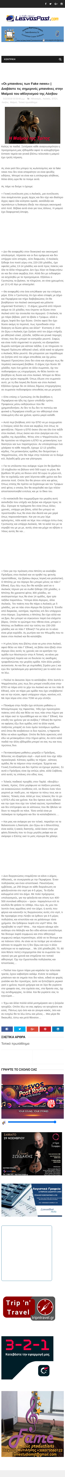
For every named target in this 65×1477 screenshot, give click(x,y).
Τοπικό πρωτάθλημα (28, 109)
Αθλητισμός (36, 105)
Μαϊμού (13, 109)
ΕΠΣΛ (54, 105)
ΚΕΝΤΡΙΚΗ (9, 60)
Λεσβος (5, 109)
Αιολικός (46, 105)
